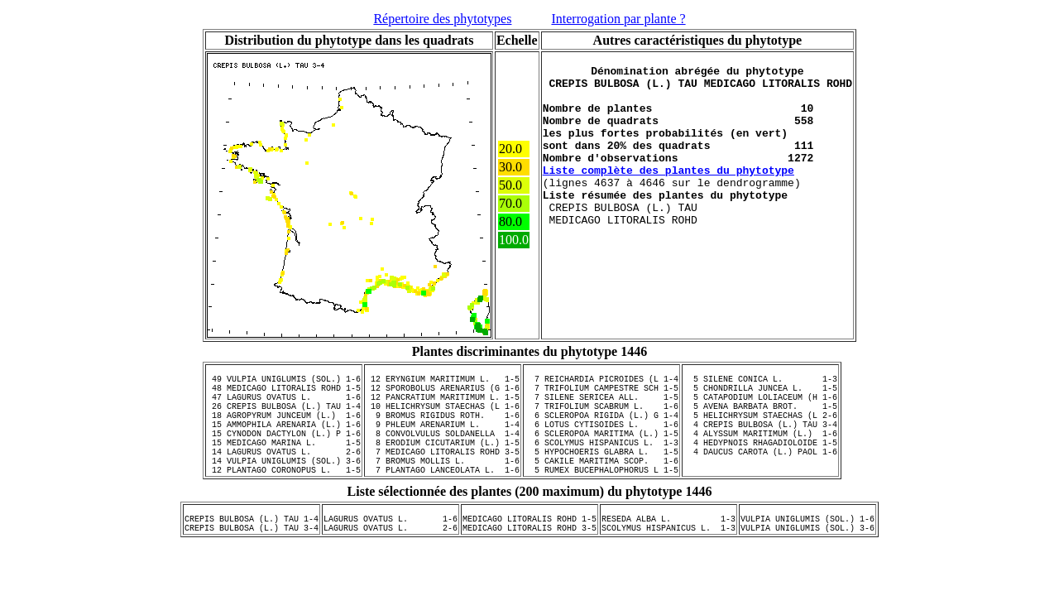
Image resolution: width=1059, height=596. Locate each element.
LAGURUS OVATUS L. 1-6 (390, 553)
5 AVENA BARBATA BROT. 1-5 (760, 418)
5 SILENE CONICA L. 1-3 (760, 383)
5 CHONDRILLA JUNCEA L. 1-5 (760, 395)
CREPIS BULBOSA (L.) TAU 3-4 (251, 564)
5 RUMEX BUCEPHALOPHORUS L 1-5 (601, 499)
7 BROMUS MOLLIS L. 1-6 (443, 487)
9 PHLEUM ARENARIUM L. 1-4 (443, 441)
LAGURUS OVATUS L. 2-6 (390, 564)
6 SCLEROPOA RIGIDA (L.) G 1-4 (601, 429)
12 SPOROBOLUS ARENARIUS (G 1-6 (443, 395)
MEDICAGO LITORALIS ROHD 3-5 (529, 564)
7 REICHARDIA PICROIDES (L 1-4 (601, 383)
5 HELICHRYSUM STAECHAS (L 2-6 (760, 429)
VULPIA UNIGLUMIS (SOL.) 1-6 (807, 553)
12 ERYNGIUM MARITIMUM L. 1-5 (443, 383)
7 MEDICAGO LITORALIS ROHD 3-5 (443, 476)
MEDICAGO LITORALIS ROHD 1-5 (529, 553)
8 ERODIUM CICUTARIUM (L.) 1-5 (443, 464)
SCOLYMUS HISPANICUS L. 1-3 (668, 564)
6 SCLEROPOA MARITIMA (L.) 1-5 (601, 453)
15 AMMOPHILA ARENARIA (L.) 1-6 (284, 441)
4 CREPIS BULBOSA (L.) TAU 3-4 (760, 441)
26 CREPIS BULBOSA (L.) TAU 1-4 (284, 418)
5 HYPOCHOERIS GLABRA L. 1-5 (601, 476)
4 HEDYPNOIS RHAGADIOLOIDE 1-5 (760, 464)
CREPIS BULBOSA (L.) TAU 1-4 (251, 553)
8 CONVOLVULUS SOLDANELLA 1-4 (443, 453)
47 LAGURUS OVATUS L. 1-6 (284, 406)
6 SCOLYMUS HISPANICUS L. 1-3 (601, 464)
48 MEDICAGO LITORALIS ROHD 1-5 (284, 395)
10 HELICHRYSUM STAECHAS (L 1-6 (443, 418)
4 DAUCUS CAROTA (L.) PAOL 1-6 (760, 476)
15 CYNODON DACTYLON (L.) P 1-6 (284, 453)
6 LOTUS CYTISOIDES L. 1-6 (601, 441)
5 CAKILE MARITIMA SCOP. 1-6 (601, 487)
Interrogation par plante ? (618, 19)
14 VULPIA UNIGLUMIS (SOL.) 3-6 (284, 487)
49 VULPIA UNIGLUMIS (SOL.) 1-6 (284, 383)
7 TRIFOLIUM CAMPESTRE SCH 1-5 (601, 395)
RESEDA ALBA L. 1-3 (668, 553)
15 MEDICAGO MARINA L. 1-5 (284, 464)
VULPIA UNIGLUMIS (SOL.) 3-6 (807, 564)
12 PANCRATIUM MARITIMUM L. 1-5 (443, 406)
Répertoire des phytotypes (442, 19)
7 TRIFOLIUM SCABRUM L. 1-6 (601, 418)
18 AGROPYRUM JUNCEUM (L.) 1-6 (284, 429)
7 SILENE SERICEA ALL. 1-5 (601, 406)
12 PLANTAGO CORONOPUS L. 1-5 (284, 499)
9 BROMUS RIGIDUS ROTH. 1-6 (443, 429)
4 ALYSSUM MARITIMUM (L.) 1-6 (760, 453)
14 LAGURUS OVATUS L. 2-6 (284, 476)
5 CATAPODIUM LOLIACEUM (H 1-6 (760, 406)
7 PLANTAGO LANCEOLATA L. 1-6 (443, 499)
